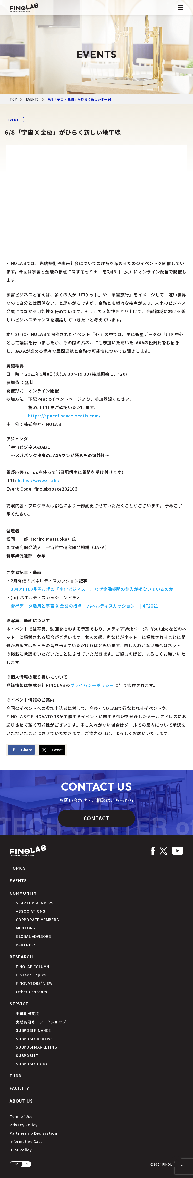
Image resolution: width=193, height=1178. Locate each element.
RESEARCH (21, 956)
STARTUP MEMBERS (35, 902)
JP (16, 1164)
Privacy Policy (24, 1124)
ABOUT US (21, 1101)
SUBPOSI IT (27, 1055)
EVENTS (14, 119)
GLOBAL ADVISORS (33, 936)
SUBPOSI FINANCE (33, 1030)
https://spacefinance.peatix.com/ (64, 416)
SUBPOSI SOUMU (32, 1063)
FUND (16, 1076)
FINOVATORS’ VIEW (34, 983)
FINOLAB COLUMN (32, 966)
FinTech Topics (31, 974)
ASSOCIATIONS (30, 911)
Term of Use (21, 1116)
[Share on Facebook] (21, 750)
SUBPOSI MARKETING (36, 1047)
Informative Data (26, 1141)
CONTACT (96, 818)
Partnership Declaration (33, 1133)
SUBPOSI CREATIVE (34, 1038)
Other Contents (31, 991)
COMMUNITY (23, 893)
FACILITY (19, 1088)
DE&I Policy (21, 1149)
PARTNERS (26, 944)
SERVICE (19, 1003)
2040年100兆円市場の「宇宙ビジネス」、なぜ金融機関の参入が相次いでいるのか (92, 589)
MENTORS (25, 927)
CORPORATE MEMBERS (37, 919)
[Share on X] (52, 750)
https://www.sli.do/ (39, 480)
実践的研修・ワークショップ (41, 1021)
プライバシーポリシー (92, 685)
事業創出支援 (27, 1013)
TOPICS (18, 868)
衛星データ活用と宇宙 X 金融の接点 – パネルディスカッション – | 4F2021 (84, 606)
